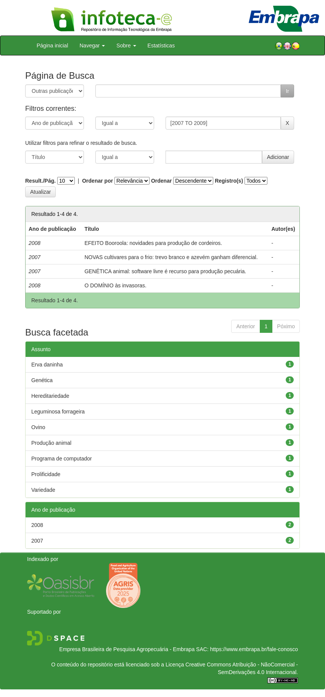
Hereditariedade (50, 396)
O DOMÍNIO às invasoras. (115, 285)
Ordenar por (97, 181)
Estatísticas (161, 45)
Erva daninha (47, 364)
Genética (42, 380)
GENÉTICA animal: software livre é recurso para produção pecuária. (165, 271)
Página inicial (52, 45)
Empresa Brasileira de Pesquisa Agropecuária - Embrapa (127, 649)
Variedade (43, 490)
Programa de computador (61, 458)
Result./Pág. (40, 181)
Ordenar (161, 181)
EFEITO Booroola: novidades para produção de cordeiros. (153, 243)
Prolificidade (45, 474)
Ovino (38, 427)
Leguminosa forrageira (58, 411)
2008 (37, 525)
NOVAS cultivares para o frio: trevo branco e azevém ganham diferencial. (170, 257)
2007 (37, 541)
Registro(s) (229, 181)
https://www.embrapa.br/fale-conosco (254, 649)
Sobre (126, 45)
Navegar (92, 45)
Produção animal (51, 443)
